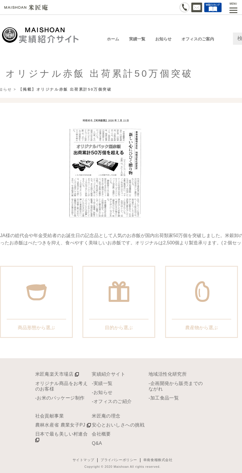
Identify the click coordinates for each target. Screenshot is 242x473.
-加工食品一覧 (164, 397)
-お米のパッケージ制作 (60, 397)
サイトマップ (83, 460)
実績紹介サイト (108, 374)
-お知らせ (102, 392)
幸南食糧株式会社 (158, 460)
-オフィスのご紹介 (112, 401)
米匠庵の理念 (106, 415)
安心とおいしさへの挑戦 (118, 424)
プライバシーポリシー (118, 460)
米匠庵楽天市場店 (57, 374)
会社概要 (101, 433)
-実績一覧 (102, 383)
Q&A (97, 443)
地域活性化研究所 (168, 374)
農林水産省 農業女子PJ (63, 424)
